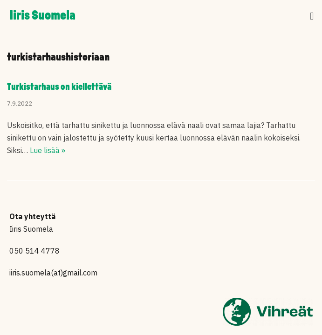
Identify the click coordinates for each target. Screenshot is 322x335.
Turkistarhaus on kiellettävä (59, 87)
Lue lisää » (47, 150)
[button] (312, 16)
